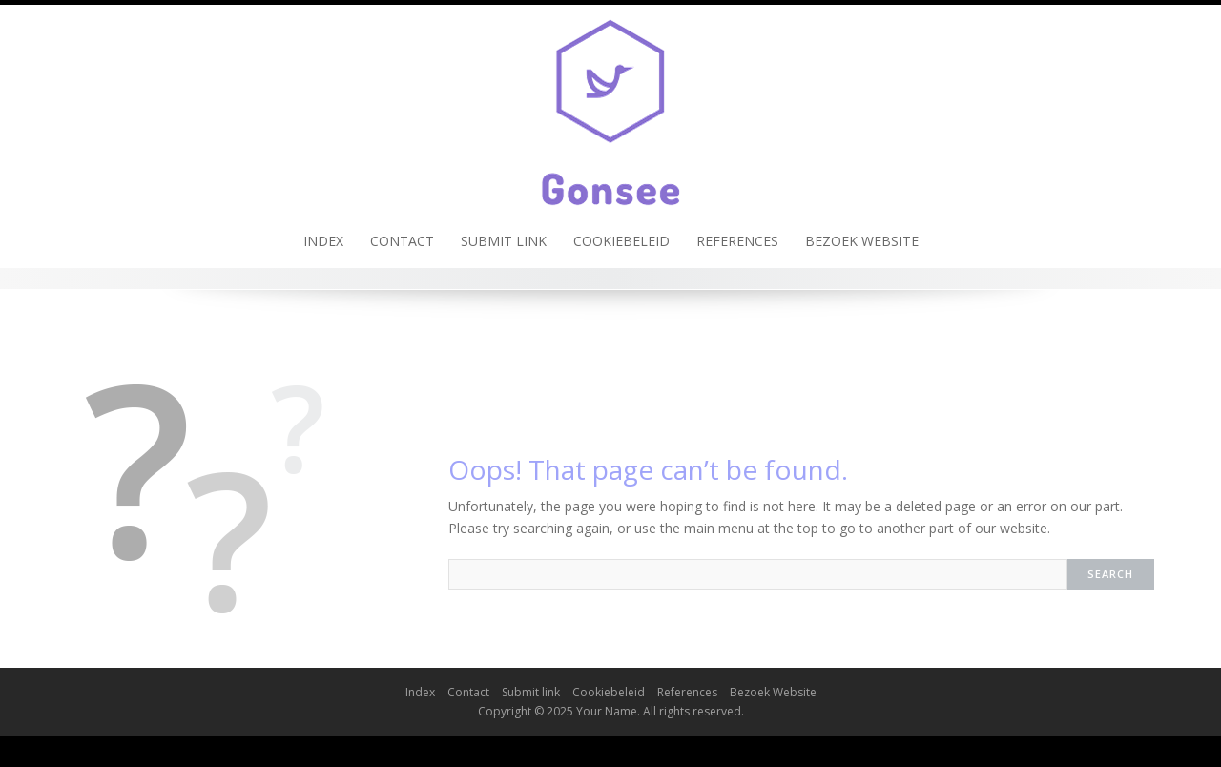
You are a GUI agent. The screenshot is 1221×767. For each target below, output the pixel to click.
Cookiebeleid (621, 241)
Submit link (504, 241)
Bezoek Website (862, 241)
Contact (402, 241)
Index (323, 241)
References (737, 241)
